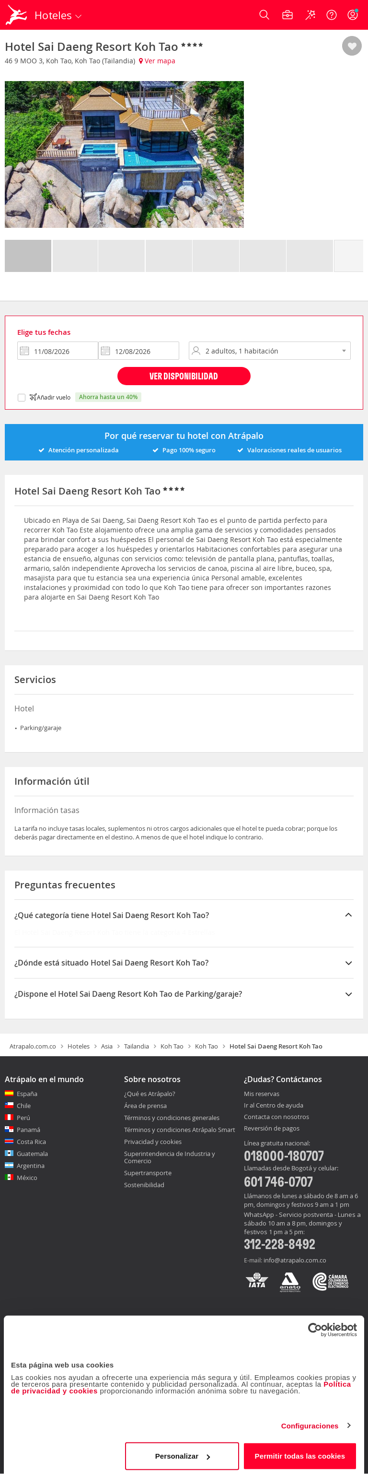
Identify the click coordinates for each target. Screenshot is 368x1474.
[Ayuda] (331, 15)
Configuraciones (310, 1422)
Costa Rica (31, 1141)
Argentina (31, 1165)
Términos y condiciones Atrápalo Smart (179, 1129)
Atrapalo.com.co (33, 1046)
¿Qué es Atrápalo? (149, 1093)
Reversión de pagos (271, 1128)
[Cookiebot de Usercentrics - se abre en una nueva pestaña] (315, 1326)
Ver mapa (157, 60)
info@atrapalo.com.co (295, 1260)
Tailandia (136, 1046)
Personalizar (182, 1452)
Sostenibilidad (144, 1184)
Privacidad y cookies (153, 1141)
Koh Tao (172, 1046)
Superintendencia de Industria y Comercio (169, 1157)
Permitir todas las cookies (300, 1452)
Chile (24, 1105)
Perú (23, 1117)
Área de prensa (145, 1105)
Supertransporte (148, 1172)
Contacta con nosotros (276, 1117)
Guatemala (32, 1153)
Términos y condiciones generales (171, 1117)
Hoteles (79, 1046)
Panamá (28, 1129)
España (27, 1093)
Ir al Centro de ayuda (273, 1105)
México (27, 1177)
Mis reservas (261, 1094)
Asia (107, 1046)
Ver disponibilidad (184, 376)
